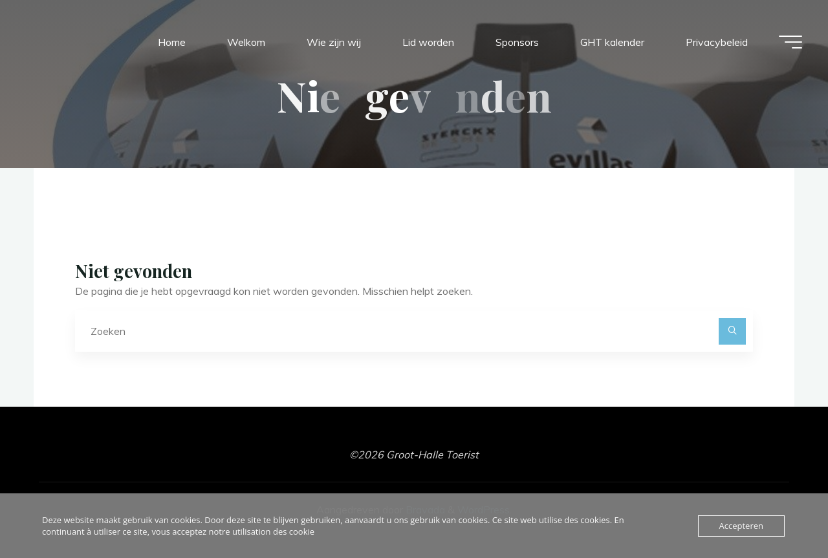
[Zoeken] (732, 331)
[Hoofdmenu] (790, 42)
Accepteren (741, 525)
